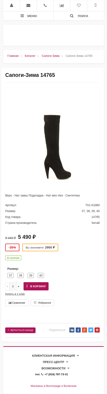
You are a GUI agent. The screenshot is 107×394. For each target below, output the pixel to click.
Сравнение (17, 302)
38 (20, 275)
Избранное (42, 302)
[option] (52, 136)
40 (41, 275)
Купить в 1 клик (15, 293)
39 (30, 275)
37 (10, 275)
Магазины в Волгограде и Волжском (53, 385)
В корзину (36, 286)
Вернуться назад (20, 330)
